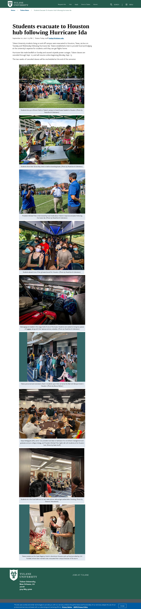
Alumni (95, 4)
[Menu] (126, 4)
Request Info (62, 4)
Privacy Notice (67, 607)
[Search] (114, 4)
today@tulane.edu (56, 38)
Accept (122, 606)
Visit (70, 4)
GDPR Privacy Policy (81, 607)
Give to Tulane (85, 4)
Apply (76, 4)
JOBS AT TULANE (80, 574)
